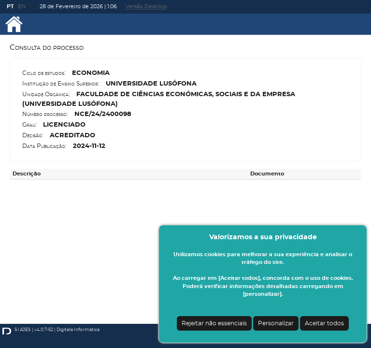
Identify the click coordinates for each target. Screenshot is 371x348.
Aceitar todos (324, 323)
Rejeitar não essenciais (214, 323)
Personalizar (276, 323)
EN (22, 6)
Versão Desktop (146, 6)
